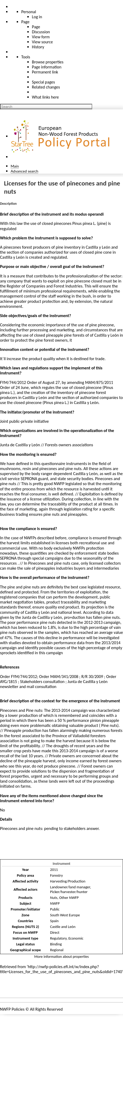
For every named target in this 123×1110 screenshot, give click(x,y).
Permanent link (45, 72)
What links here (45, 97)
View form (41, 36)
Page (36, 26)
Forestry (56, 875)
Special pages (43, 82)
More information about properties (61, 956)
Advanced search (24, 171)
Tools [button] (25, 56)
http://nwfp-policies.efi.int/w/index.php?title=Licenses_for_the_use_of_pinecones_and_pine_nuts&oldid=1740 (61, 969)
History (38, 46)
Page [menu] (25, 21)
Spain (54, 920)
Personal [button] (28, 11)
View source (42, 41)
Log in (37, 16)
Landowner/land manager (70, 887)
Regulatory (58, 938)
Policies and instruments (26, 987)
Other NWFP (69, 897)
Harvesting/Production (68, 881)
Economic (75, 938)
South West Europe (65, 915)
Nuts (53, 897)
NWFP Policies (12, 1009)
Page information (46, 66)
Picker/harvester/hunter (69, 891)
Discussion (41, 31)
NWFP (55, 903)
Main (15, 166)
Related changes (46, 87)
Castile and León (62, 926)
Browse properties (47, 61)
